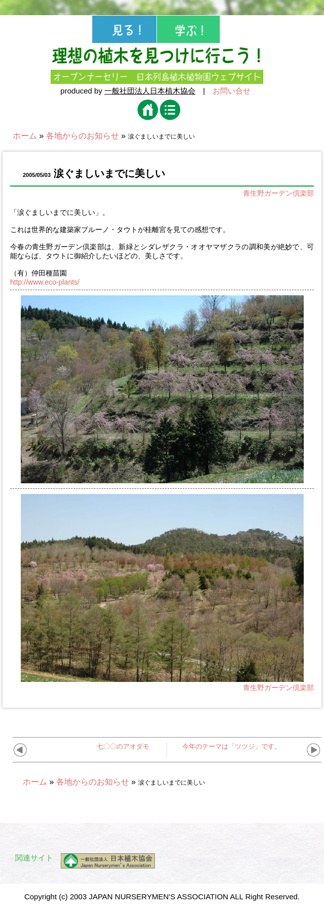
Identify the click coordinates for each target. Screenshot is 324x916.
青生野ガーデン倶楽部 (278, 193)
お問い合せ (232, 90)
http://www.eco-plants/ (44, 282)
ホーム (25, 135)
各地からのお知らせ (82, 135)
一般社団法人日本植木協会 (149, 90)
